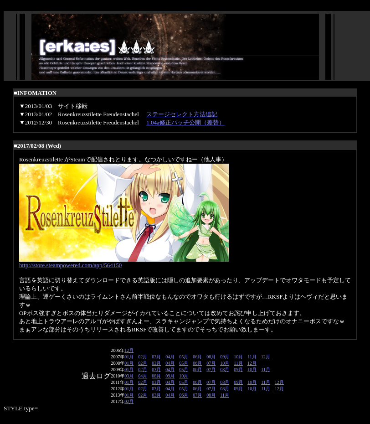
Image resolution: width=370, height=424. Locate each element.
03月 (156, 356)
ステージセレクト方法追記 (181, 114)
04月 (170, 356)
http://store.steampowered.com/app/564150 (70, 265)
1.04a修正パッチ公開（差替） (185, 122)
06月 (197, 356)
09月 (224, 356)
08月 (211, 356)
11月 (252, 356)
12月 (129, 350)
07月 (211, 363)
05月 (183, 356)
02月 (142, 356)
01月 (129, 356)
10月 (238, 356)
